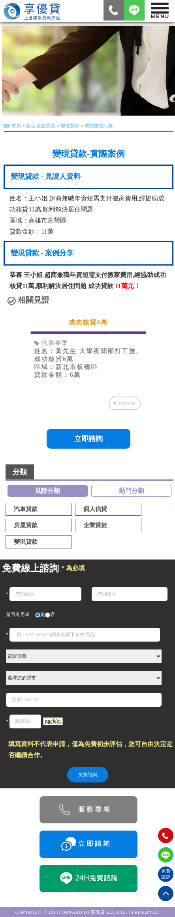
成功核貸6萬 (88, 322)
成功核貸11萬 (99, 126)
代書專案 (51, 343)
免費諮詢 (87, 774)
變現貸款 (69, 126)
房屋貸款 (26, 525)
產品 (30, 126)
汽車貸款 (26, 509)
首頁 (16, 126)
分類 (20, 472)
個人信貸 (95, 509)
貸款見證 (45, 126)
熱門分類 (131, 490)
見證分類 (47, 490)
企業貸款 (95, 525)
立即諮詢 (88, 439)
